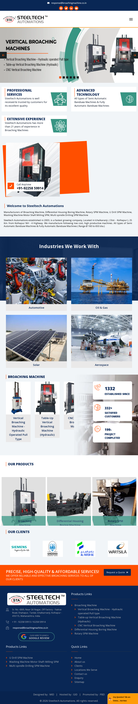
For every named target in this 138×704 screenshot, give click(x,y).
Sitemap (79, 682)
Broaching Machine (86, 605)
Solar (36, 365)
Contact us (81, 673)
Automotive (36, 307)
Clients (78, 665)
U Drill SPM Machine (21, 657)
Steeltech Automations (62, 700)
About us (80, 661)
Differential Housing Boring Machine (96, 629)
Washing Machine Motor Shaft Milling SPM (34, 661)
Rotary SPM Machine (86, 633)
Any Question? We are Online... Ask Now (121, 699)
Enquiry (79, 678)
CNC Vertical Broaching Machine (96, 625)
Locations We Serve (86, 669)
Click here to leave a (39, 637)
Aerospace (101, 365)
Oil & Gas (102, 307)
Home (78, 657)
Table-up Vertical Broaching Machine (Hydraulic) (47, 426)
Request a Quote (117, 572)
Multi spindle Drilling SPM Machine (29, 665)
